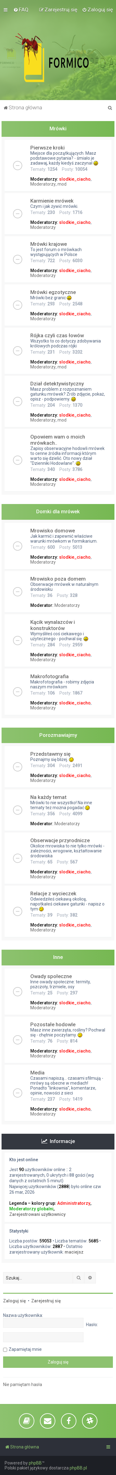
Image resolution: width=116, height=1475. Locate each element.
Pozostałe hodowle (52, 1024)
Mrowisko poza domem (58, 579)
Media (37, 1072)
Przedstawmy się (50, 754)
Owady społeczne (51, 976)
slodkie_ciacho (75, 179)
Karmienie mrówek (52, 201)
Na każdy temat (48, 797)
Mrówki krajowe (48, 244)
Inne (58, 957)
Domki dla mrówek (58, 511)
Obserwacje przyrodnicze (60, 840)
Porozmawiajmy (58, 735)
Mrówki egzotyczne (53, 292)
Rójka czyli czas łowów (57, 335)
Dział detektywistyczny (57, 383)
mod (62, 184)
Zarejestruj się (46, 1300)
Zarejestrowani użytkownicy (37, 1214)
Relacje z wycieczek (53, 893)
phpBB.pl (78, 1467)
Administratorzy (73, 1203)
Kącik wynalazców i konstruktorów (52, 625)
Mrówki (58, 128)
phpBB (35, 1462)
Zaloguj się (14, 1300)
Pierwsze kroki (47, 148)
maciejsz (74, 1252)
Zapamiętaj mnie (25, 1349)
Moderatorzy (43, 184)
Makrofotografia (49, 676)
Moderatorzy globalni (31, 1208)
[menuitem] (20, 9)
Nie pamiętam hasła (22, 1384)
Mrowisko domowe (52, 530)
